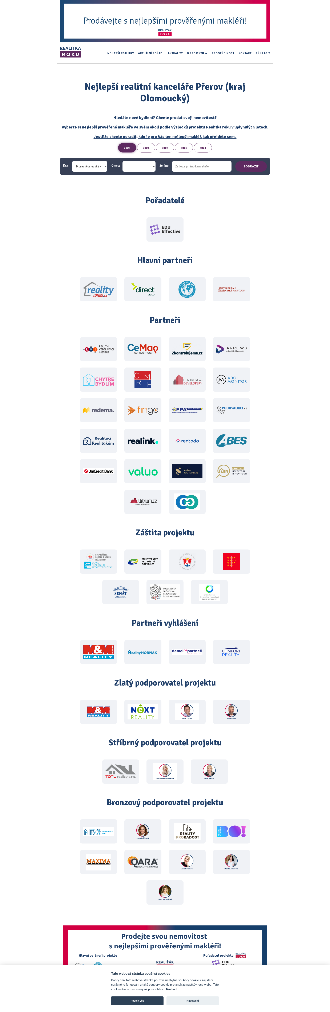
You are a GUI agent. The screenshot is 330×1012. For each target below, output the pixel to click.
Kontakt (244, 53)
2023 (165, 148)
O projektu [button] (197, 53)
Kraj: (66, 165)
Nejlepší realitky (120, 53)
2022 (184, 148)
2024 (146, 148)
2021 (203, 148)
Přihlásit (263, 53)
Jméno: (164, 165)
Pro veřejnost (223, 53)
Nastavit (171, 989)
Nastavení (192, 1000)
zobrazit (251, 166)
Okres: (115, 165)
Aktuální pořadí (151, 53)
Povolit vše (137, 1000)
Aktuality (175, 53)
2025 (127, 148)
